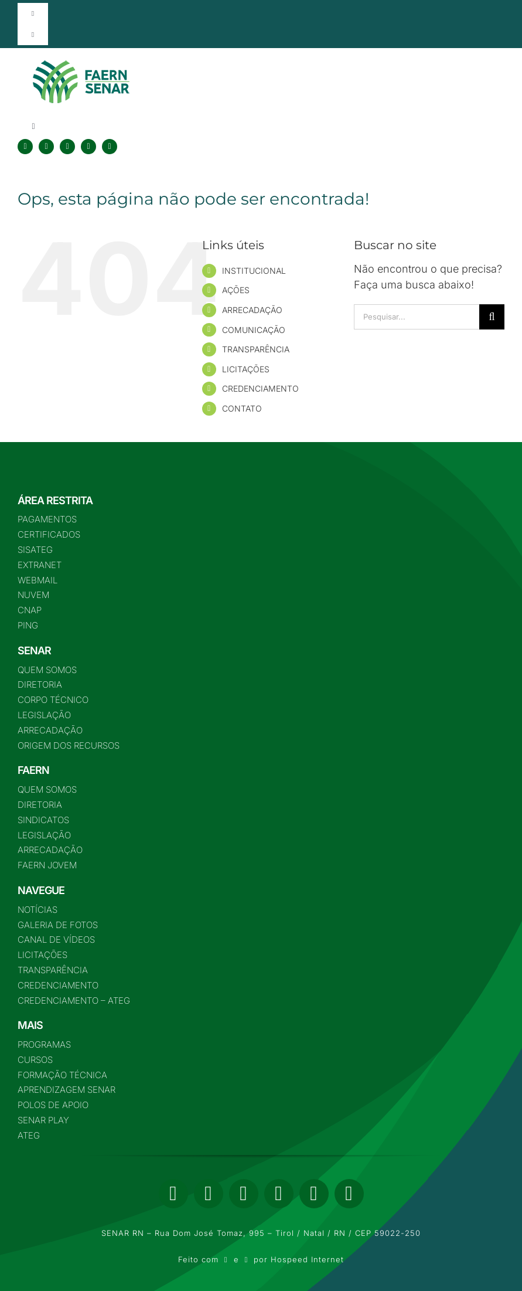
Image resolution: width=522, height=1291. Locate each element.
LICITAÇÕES (245, 369)
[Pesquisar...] (416, 316)
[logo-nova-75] (80, 65)
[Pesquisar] (491, 316)
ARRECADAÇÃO (252, 310)
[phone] (349, 1193)
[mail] (314, 1193)
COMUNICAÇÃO (253, 330)
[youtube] (88, 146)
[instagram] (67, 146)
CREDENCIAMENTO (260, 388)
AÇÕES (236, 290)
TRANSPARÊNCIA (255, 349)
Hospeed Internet (307, 1259)
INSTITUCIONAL (254, 271)
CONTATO (242, 408)
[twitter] (46, 146)
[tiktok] (109, 146)
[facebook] (25, 146)
